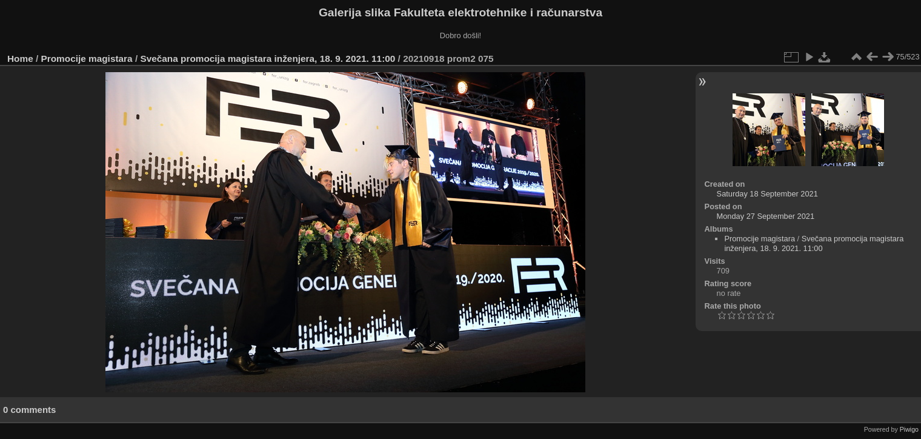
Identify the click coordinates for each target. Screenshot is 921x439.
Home (20, 58)
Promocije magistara (87, 58)
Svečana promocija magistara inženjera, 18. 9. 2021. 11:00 (267, 58)
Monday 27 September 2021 (766, 216)
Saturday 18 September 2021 (767, 193)
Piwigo (909, 429)
